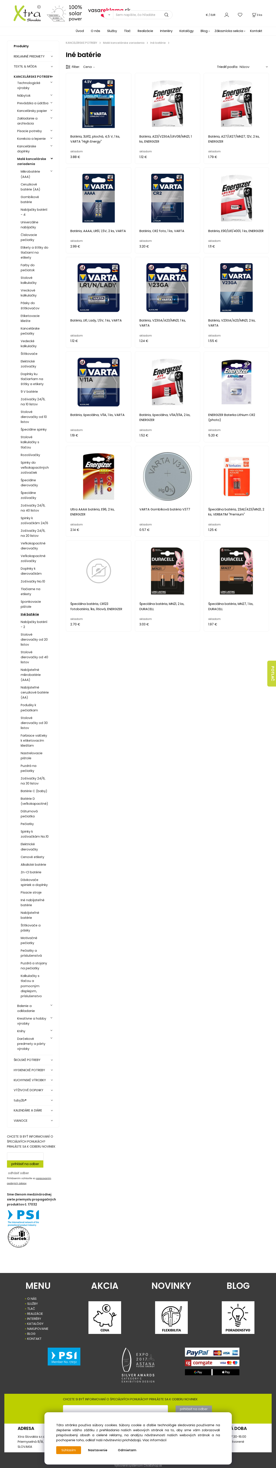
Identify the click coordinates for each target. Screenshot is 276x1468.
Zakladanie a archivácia (27, 121)
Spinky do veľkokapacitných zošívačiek (35, 467)
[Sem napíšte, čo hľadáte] (143, 14)
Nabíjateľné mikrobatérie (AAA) (31, 675)
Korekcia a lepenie (31, 138)
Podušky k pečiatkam (29, 707)
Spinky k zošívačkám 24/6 (34, 520)
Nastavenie (97, 1450)
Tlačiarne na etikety (30, 591)
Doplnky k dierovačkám (31, 571)
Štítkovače (29, 354)
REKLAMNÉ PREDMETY (29, 56)
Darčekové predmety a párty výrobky (31, 1044)
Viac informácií (154, 1440)
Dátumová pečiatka (29, 813)
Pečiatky (27, 824)
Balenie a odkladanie (26, 1008)
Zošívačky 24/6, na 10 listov (33, 401)
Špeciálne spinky (34, 429)
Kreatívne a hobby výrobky (31, 1021)
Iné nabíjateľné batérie (32, 902)
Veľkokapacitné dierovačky (33, 545)
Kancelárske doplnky (26, 148)
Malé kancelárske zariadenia (31, 161)
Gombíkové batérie (30, 199)
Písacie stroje (31, 892)
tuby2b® (20, 1100)
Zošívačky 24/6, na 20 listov (33, 533)
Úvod (80, 31)
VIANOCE (20, 1120)
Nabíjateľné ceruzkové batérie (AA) (35, 692)
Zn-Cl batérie (31, 872)
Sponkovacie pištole (31, 604)
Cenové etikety (32, 857)
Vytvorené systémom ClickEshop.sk (138, 1465)
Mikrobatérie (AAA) (30, 174)
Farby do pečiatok (28, 267)
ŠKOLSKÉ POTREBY (27, 1060)
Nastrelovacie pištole (31, 755)
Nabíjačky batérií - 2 (34, 624)
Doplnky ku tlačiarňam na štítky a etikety (32, 379)
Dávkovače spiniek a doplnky (34, 882)
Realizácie (145, 31)
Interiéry (166, 31)
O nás (95, 31)
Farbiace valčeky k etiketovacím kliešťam (34, 740)
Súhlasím (68, 1450)
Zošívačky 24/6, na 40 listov (33, 508)
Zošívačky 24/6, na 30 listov (33, 781)
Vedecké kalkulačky (29, 343)
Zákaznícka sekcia (229, 31)
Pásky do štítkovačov (30, 305)
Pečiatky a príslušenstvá (31, 953)
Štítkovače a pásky (31, 928)
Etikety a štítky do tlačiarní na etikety (34, 252)
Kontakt (256, 31)
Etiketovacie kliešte (30, 318)
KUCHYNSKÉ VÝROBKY (30, 1080)
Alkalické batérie (33, 864)
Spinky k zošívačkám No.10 (35, 834)
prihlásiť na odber (25, 1164)
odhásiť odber (18, 1173)
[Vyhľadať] (108, 14)
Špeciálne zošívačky (28, 495)
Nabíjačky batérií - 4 (34, 212)
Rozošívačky (30, 455)
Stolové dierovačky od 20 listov (34, 639)
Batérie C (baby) (34, 791)
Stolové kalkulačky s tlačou (30, 442)
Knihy (21, 1031)
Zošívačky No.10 (33, 581)
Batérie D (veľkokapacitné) (34, 801)
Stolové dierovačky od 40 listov (34, 657)
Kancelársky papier (32, 111)
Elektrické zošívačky (28, 364)
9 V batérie (29, 391)
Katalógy (186, 31)
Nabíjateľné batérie (30, 915)
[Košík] (256, 15)
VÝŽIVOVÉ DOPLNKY (28, 1090)
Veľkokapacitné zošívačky (33, 558)
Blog (204, 31)
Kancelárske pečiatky (30, 331)
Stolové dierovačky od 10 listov (34, 417)
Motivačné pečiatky (29, 940)
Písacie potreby (29, 131)
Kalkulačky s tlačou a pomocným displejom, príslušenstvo (31, 986)
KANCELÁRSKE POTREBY (32, 76)
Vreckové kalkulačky (29, 293)
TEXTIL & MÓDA (25, 66)
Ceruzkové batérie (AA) (30, 187)
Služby (112, 31)
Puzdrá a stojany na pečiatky (34, 965)
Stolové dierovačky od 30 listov (34, 723)
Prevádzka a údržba (32, 103)
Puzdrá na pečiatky (28, 768)
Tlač (127, 31)
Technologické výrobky (28, 85)
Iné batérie (30, 614)
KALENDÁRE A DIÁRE (28, 1110)
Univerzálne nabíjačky (29, 224)
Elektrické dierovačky (29, 846)
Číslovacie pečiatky (29, 237)
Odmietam (127, 1450)
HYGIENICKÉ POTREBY (29, 1070)
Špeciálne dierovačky (29, 482)
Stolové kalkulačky (29, 280)
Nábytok (23, 95)
